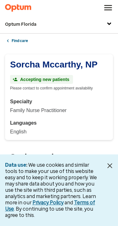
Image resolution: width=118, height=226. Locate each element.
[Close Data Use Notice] (109, 166)
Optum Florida (59, 24)
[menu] (108, 8)
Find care (20, 41)
